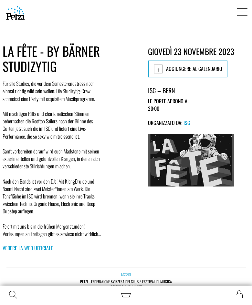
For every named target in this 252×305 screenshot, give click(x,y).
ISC (187, 123)
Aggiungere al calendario (187, 69)
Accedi (126, 274)
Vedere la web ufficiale (28, 248)
